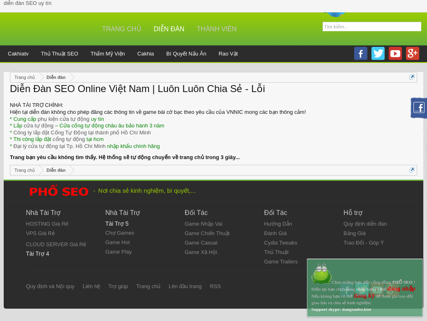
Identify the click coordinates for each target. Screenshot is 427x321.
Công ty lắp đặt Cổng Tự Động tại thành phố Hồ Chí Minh (82, 132)
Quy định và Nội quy (50, 286)
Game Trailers (281, 262)
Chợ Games (119, 233)
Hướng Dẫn (278, 224)
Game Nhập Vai (203, 224)
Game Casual (201, 243)
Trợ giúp (118, 286)
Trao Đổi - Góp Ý (363, 243)
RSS (215, 286)
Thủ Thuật (276, 252)
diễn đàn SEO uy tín (27, 3)
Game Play (118, 252)
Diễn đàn (169, 28)
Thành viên (217, 28)
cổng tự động (69, 139)
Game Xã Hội (201, 252)
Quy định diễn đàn (365, 224)
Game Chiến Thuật (207, 233)
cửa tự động (38, 125)
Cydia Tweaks (280, 243)
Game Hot (117, 242)
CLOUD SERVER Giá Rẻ (56, 244)
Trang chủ (122, 28)
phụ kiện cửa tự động (64, 119)
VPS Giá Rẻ (40, 233)
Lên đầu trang (185, 286)
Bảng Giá (354, 233)
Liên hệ (91, 286)
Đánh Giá (275, 233)
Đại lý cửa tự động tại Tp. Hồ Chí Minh (60, 146)
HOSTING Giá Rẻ (47, 224)
